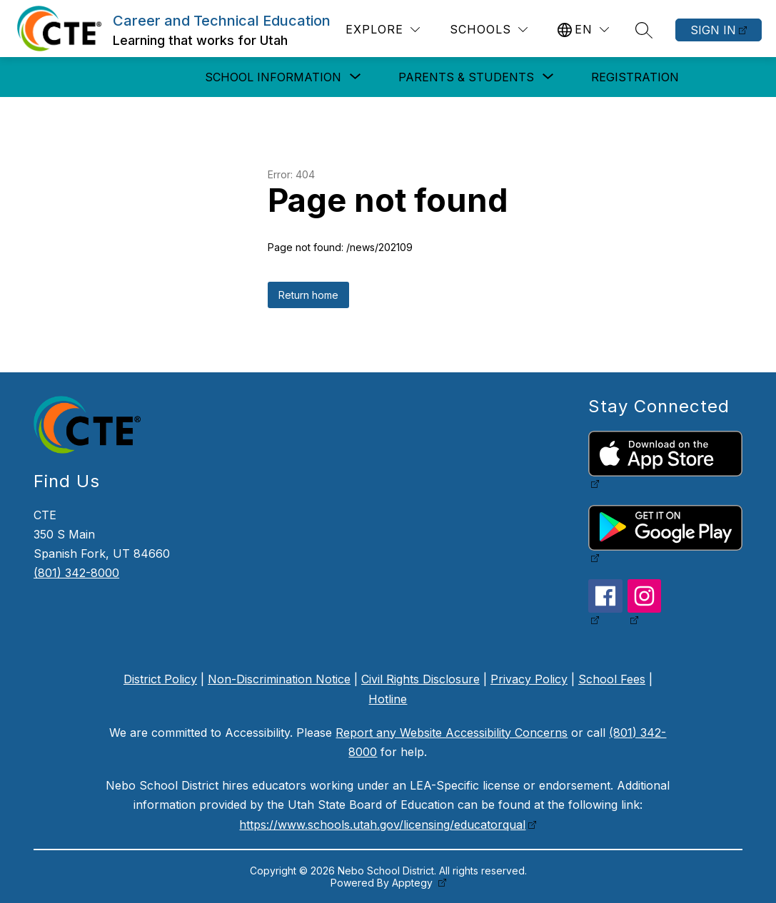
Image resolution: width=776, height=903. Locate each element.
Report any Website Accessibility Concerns (452, 732)
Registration (635, 77)
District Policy (160, 679)
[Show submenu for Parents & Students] (466, 77)
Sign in (713, 30)
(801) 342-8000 (76, 573)
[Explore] (382, 30)
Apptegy (413, 883)
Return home (308, 295)
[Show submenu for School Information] (273, 77)
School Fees (611, 679)
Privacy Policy (529, 679)
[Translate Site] (583, 30)
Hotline (387, 699)
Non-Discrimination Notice (279, 679)
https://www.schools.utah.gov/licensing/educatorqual (382, 824)
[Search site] (643, 30)
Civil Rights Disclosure (420, 679)
